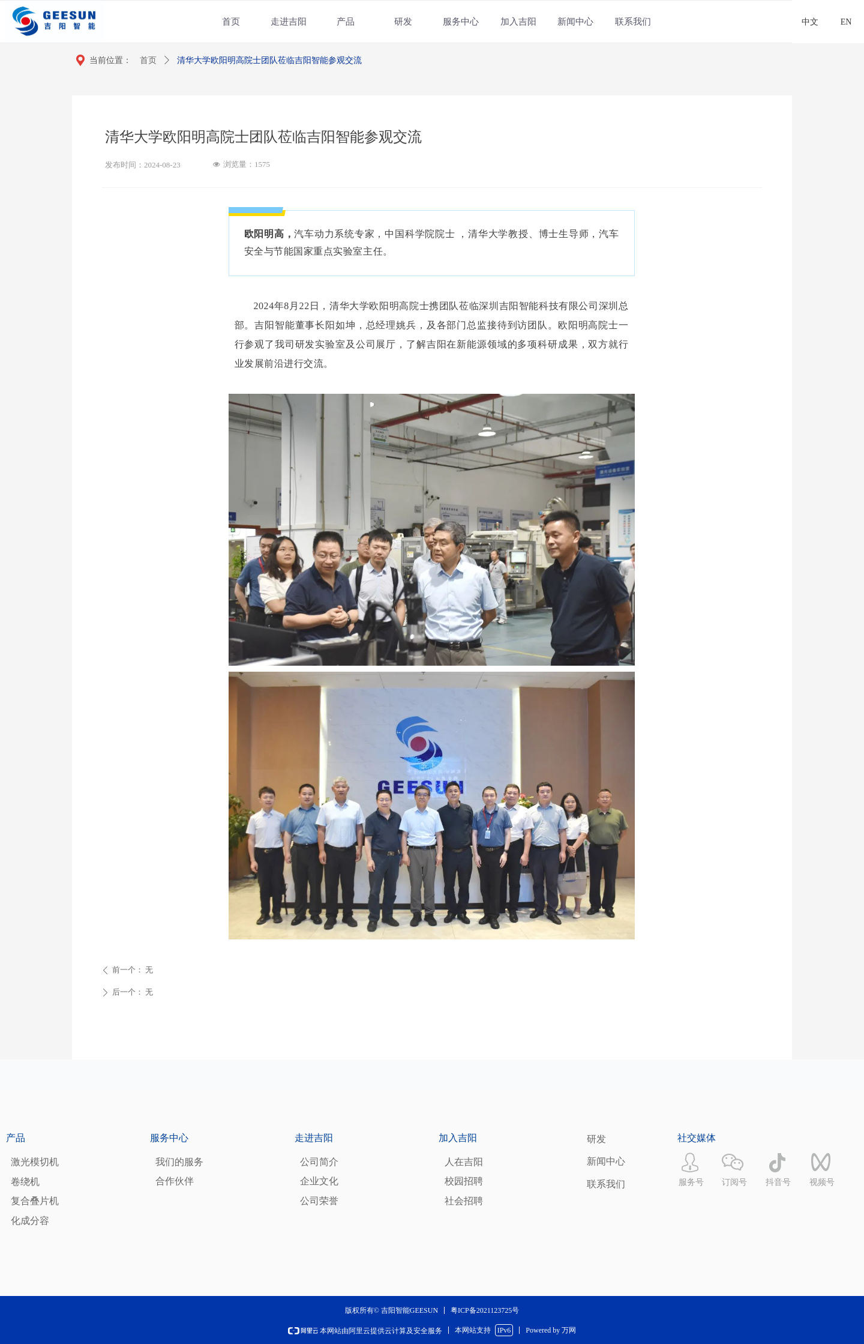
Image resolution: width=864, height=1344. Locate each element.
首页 (148, 60)
